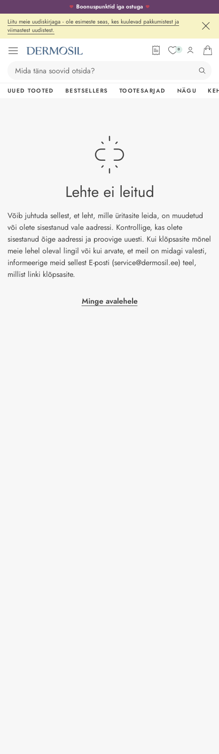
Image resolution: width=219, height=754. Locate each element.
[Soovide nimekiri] (173, 50)
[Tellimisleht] (156, 50)
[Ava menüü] (13, 50)
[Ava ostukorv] (207, 50)
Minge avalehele (110, 301)
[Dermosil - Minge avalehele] (54, 50)
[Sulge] (205, 25)
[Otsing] (202, 70)
